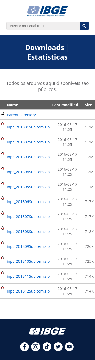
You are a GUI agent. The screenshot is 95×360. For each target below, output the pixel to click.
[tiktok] (47, 349)
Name (12, 104)
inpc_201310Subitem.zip (28, 261)
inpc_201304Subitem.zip (28, 171)
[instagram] (35, 349)
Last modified (65, 104)
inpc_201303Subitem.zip (28, 156)
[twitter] (58, 349)
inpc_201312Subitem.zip (28, 291)
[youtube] (69, 349)
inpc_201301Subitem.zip (28, 126)
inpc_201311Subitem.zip (28, 276)
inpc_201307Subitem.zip (28, 216)
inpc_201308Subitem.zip (28, 231)
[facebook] (24, 349)
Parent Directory (21, 114)
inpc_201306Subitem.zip (28, 201)
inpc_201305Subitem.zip (28, 186)
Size (88, 104)
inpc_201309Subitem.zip (28, 246)
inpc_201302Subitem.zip (28, 141)
